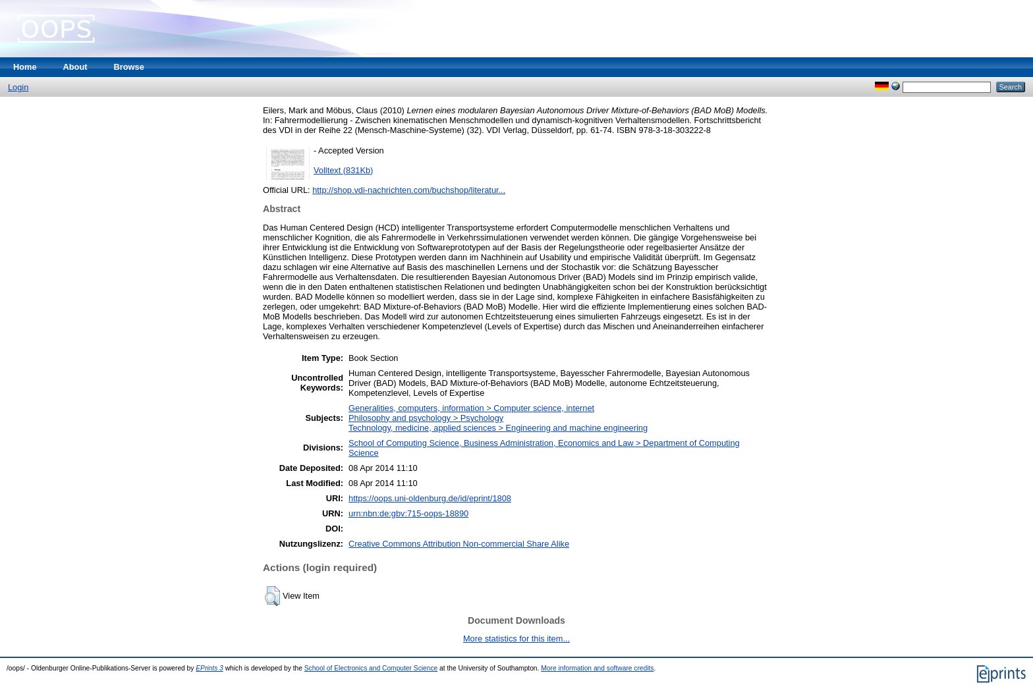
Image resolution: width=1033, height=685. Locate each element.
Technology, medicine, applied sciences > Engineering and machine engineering (498, 428)
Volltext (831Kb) (343, 170)
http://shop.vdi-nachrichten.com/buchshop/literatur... (408, 190)
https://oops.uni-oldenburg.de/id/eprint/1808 (430, 498)
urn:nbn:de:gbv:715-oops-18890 (408, 513)
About (75, 67)
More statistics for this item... (516, 639)
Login (18, 87)
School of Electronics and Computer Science (371, 668)
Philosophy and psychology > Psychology (426, 418)
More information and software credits (597, 668)
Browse (129, 67)
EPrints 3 (209, 668)
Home (25, 67)
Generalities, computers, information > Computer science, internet (471, 408)
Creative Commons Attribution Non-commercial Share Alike (459, 544)
